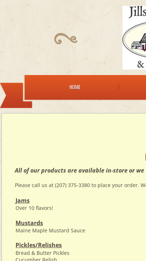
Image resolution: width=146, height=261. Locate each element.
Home (75, 87)
